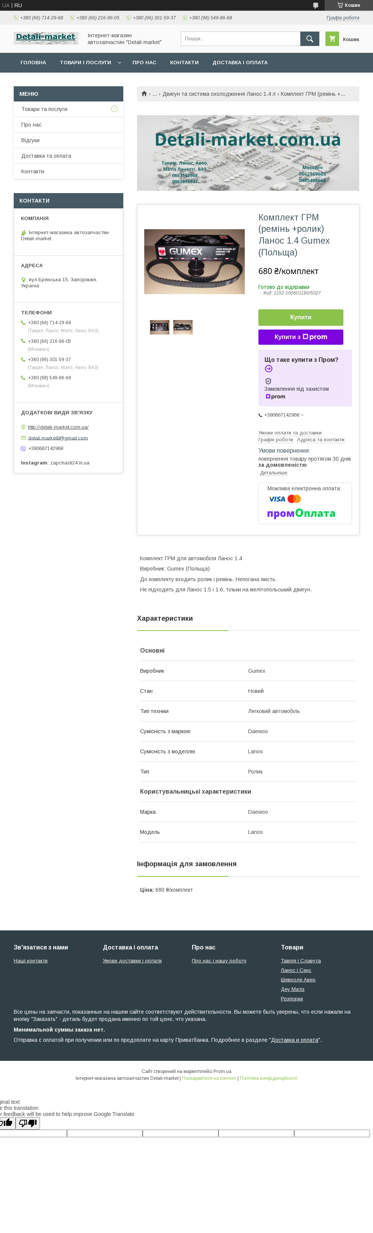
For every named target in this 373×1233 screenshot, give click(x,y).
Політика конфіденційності (269, 1078)
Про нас (144, 62)
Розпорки (292, 999)
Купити (301, 317)
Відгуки (30, 140)
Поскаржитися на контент (209, 1078)
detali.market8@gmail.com (58, 438)
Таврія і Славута (301, 961)
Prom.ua (222, 1071)
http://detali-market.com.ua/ (58, 427)
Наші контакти (31, 961)
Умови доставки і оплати (132, 961)
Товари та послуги (44, 109)
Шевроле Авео (298, 980)
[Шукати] (309, 39)
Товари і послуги (85, 62)
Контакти (184, 62)
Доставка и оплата (294, 1040)
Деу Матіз (292, 989)
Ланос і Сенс (296, 970)
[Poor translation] (28, 1123)
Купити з (300, 337)
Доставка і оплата (240, 62)
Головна (33, 62)
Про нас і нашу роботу (219, 961)
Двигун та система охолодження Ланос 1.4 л (219, 94)
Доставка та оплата (46, 156)
